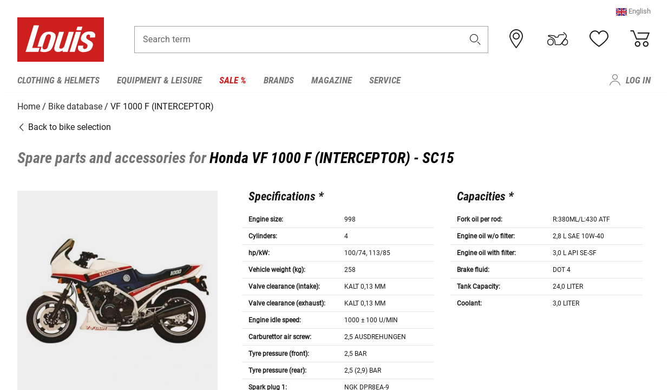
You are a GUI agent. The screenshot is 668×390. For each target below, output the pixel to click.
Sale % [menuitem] (232, 80)
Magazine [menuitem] (331, 80)
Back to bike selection (64, 126)
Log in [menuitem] (638, 80)
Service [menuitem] (385, 80)
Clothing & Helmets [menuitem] (58, 80)
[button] (633, 13)
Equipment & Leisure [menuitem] (159, 80)
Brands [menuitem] (279, 80)
